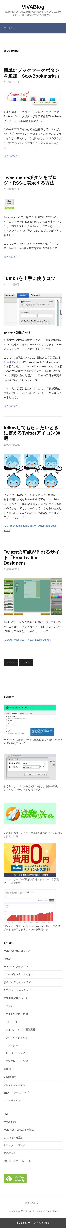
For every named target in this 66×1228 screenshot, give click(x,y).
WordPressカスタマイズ (17, 950)
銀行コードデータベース (17, 1161)
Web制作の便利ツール (16, 998)
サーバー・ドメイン (17, 1053)
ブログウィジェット (17, 1037)
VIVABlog (33, 7)
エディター (12, 1045)
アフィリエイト (12, 1100)
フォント (10, 1006)
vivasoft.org (10, 1121)
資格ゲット (10, 1153)
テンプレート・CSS (17, 1061)
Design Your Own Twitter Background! (27, 639)
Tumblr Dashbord (14, 361)
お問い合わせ (32, 1203)
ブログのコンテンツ (15, 1084)
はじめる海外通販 (13, 1137)
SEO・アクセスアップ (16, 1092)
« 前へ (10, 662)
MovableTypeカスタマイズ (18, 974)
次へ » (26, 662)
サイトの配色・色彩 (17, 1013)
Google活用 (10, 1076)
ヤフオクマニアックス (16, 1145)
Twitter (7, 958)
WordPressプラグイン (16, 966)
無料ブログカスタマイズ (17, 982)
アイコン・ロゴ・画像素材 (20, 1029)
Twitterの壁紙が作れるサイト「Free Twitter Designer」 (32, 557)
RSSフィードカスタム (16, 990)
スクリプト (12, 1021)
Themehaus (52, 1211)
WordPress (26, 1211)
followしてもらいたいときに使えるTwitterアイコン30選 (32, 433)
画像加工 (8, 1069)
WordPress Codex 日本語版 (19, 1129)
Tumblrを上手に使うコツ (29, 278)
